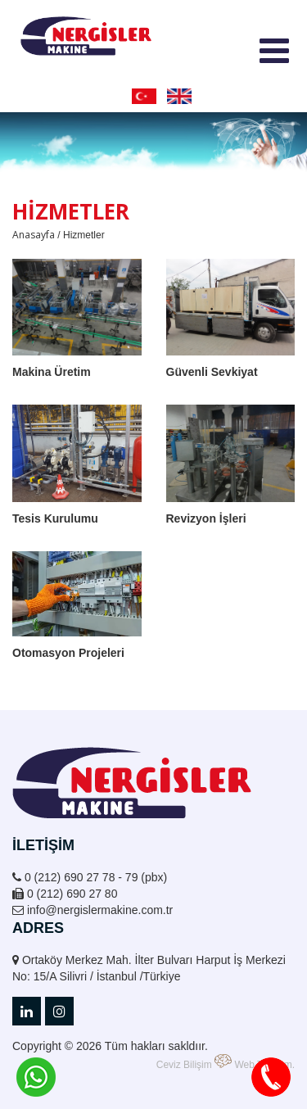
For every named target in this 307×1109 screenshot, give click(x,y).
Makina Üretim (51, 371)
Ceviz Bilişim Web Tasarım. (225, 1062)
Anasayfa (33, 235)
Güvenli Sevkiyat (212, 371)
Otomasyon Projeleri (68, 652)
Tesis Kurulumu (55, 518)
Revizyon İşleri (206, 518)
